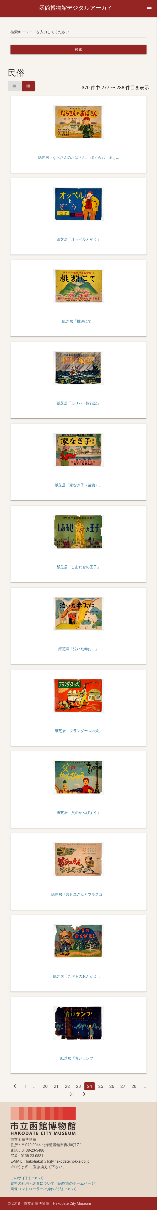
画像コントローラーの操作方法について (43, 1189)
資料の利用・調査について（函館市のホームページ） (54, 1183)
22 (67, 1086)
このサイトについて (27, 1178)
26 (111, 1086)
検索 (78, 49)
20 (45, 1086)
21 (56, 1086)
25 (100, 1086)
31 (71, 1094)
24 (89, 1086)
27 (122, 1086)
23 (78, 1086)
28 (134, 1086)
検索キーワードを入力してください (39, 32)
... (34, 1086)
